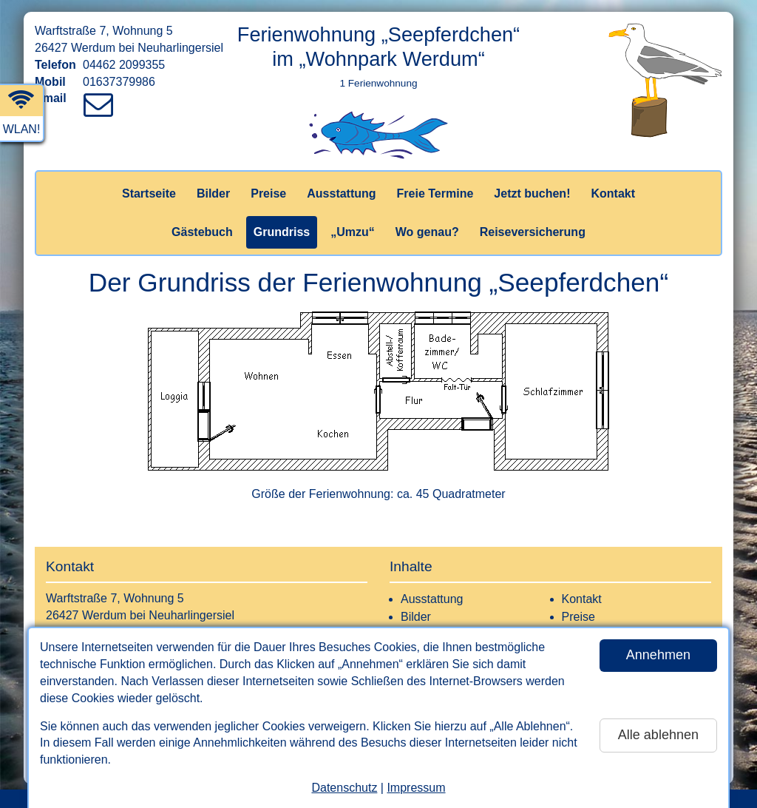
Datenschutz (344, 787)
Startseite (149, 193)
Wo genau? (427, 232)
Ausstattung (341, 193)
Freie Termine (435, 193)
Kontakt (613, 193)
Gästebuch (202, 232)
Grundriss (282, 232)
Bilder (213, 193)
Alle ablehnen (658, 734)
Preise (268, 193)
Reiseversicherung (532, 232)
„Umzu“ (352, 232)
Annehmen (658, 654)
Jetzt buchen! (532, 193)
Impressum (416, 787)
